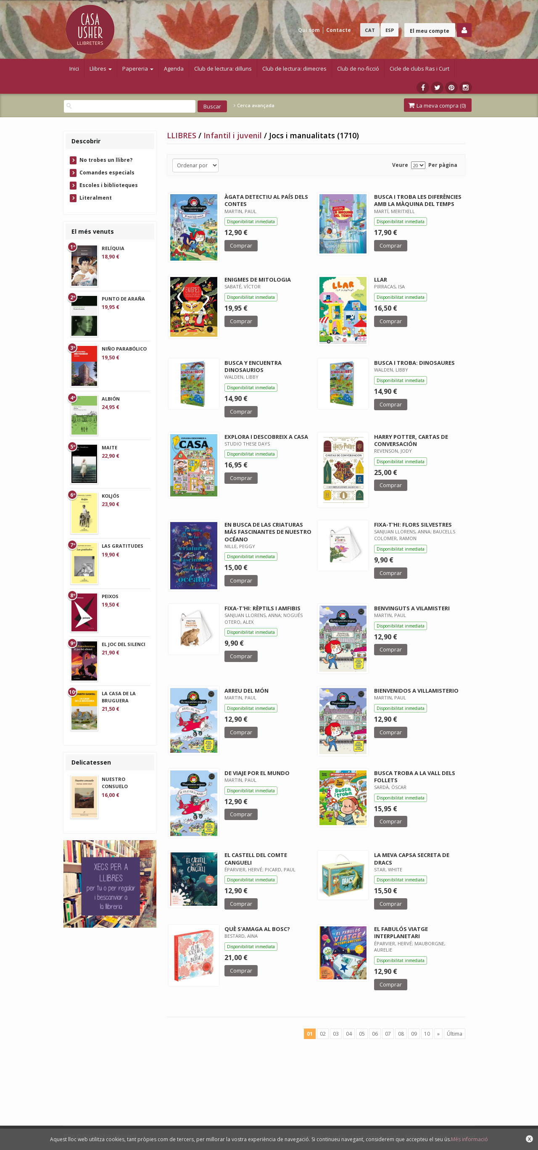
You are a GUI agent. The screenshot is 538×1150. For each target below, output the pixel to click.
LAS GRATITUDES (122, 546)
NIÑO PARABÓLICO (124, 349)
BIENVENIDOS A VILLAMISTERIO (416, 690)
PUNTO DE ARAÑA (123, 298)
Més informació (469, 1139)
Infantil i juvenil (233, 135)
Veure (400, 165)
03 (336, 1033)
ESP (389, 30)
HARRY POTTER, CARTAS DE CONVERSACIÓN (411, 440)
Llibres (101, 68)
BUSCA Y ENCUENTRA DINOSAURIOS (253, 366)
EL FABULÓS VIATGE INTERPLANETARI (401, 932)
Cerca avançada (254, 105)
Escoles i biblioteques (108, 185)
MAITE (109, 447)
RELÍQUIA (113, 248)
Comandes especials (106, 172)
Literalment (95, 197)
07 (388, 1033)
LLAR (380, 279)
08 (401, 1033)
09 (414, 1033)
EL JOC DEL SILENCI (123, 644)
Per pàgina (442, 165)
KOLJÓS (110, 496)
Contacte (338, 30)
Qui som (309, 30)
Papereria (137, 68)
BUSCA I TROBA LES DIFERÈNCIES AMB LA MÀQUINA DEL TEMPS (418, 200)
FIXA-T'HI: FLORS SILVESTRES (413, 524)
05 (362, 1033)
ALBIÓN (111, 399)
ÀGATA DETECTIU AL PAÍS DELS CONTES (266, 200)
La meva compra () (437, 105)
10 (427, 1033)
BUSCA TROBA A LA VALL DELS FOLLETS (414, 776)
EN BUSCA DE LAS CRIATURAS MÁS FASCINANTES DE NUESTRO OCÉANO (267, 532)
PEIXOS (110, 596)
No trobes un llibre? (105, 160)
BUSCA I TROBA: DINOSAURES (414, 363)
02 (323, 1033)
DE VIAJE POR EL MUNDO (257, 773)
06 (375, 1033)
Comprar (241, 245)
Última (454, 1033)
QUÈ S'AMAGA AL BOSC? (257, 929)
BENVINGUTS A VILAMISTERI (412, 608)
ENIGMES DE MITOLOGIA (257, 279)
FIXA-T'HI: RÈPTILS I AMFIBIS (262, 608)
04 (349, 1033)
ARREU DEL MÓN (246, 690)
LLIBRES (182, 135)
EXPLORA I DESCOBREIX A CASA (266, 436)
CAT (370, 30)
